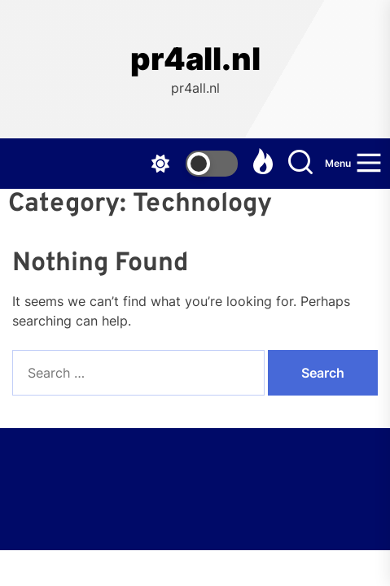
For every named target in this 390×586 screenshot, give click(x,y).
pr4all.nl (195, 59)
